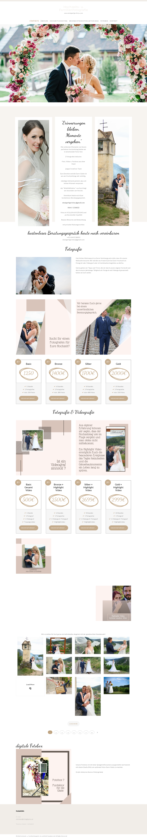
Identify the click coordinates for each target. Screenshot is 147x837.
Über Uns (44, 20)
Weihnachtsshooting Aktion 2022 (84, 20)
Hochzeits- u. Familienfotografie (73, 8)
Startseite (34, 20)
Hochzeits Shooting (59, 20)
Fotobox (103, 20)
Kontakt (113, 20)
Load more (73, 723)
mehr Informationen (29, 397)
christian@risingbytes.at (24, 818)
